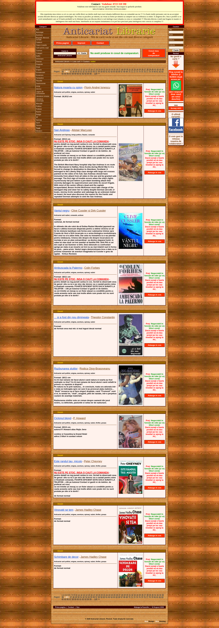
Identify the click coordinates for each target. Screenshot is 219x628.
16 (92, 69)
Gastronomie (41, 83)
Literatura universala (40, 100)
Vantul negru (62, 210)
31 (130, 69)
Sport (38, 123)
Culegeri (39, 53)
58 (99, 71)
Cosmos (39, 50)
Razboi (38, 112)
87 (70, 74)
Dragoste (39, 64)
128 (95, 74)
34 (137, 69)
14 (86, 69)
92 (83, 74)
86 (68, 74)
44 (163, 69)
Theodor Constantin (103, 317)
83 (162, 71)
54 (89, 71)
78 (150, 71)
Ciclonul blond (62, 418)
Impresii (81, 43)
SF (37, 117)
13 (84, 69)
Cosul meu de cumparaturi (153, 53)
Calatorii (39, 42)
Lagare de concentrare (40, 92)
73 (137, 71)
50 (79, 71)
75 (142, 71)
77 (147, 71)
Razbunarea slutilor (66, 368)
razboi (92, 61)
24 (112, 69)
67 (122, 71)
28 (122, 69)
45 (63, 71)
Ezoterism (39, 75)
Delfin (38, 56)
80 (155, 71)
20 (102, 69)
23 (109, 69)
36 (142, 69)
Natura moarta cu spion (68, 87)
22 (107, 69)
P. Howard (79, 418)
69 (127, 71)
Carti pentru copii (42, 48)
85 (65, 74)
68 (124, 71)
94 (88, 74)
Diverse (39, 61)
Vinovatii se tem (63, 509)
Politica (38, 106)
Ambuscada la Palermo (68, 267)
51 (81, 71)
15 (89, 69)
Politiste (39, 109)
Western (39, 131)
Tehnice (39, 125)
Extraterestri (40, 72)
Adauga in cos (154, 111)
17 (94, 69)
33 (135, 69)
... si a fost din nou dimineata (71, 317)
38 (147, 69)
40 (153, 69)
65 (117, 71)
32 (132, 69)
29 (125, 69)
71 (132, 71)
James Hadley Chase (88, 509)
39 (150, 69)
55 (91, 71)
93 (86, 74)
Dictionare (40, 59)
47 (71, 71)
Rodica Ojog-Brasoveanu (95, 368)
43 (160, 69)
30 (127, 69)
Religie (38, 114)
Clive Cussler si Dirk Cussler (88, 210)
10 (76, 69)
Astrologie (39, 32)
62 (109, 71)
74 (140, 71)
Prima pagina (60, 607)
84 (63, 74)
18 (97, 69)
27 (119, 69)
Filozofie (39, 81)
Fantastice (40, 78)
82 (160, 71)
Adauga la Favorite (141, 607)
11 (79, 69)
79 (152, 71)
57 (96, 71)
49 (76, 71)
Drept (38, 67)
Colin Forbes (92, 267)
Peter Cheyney (93, 461)
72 (134, 71)
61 (107, 71)
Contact (100, 43)
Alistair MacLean (82, 130)
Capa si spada (41, 45)
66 (119, 71)
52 (84, 71)
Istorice (38, 89)
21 (104, 69)
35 (140, 69)
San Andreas (62, 130)
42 (158, 69)
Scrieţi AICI (176, 108)
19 (99, 69)
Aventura (39, 35)
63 (112, 71)
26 (117, 69)
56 (94, 71)
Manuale (39, 103)
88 (73, 74)
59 (101, 71)
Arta (37, 29)
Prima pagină (62, 43)
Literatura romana (42, 96)
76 (145, 71)
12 (81, 69)
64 (114, 71)
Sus (77, 607)
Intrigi (38, 86)
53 (86, 71)
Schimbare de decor (66, 556)
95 (91, 74)
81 (157, 71)
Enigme (39, 70)
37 (145, 69)
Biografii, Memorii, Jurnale (42, 38)
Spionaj (39, 120)
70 (129, 71)
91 (80, 74)
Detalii (60, 82)
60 (104, 71)
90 (78, 74)
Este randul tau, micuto (68, 461)
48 (74, 71)
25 (114, 69)
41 (155, 69)
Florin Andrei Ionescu (97, 87)
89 (75, 74)
